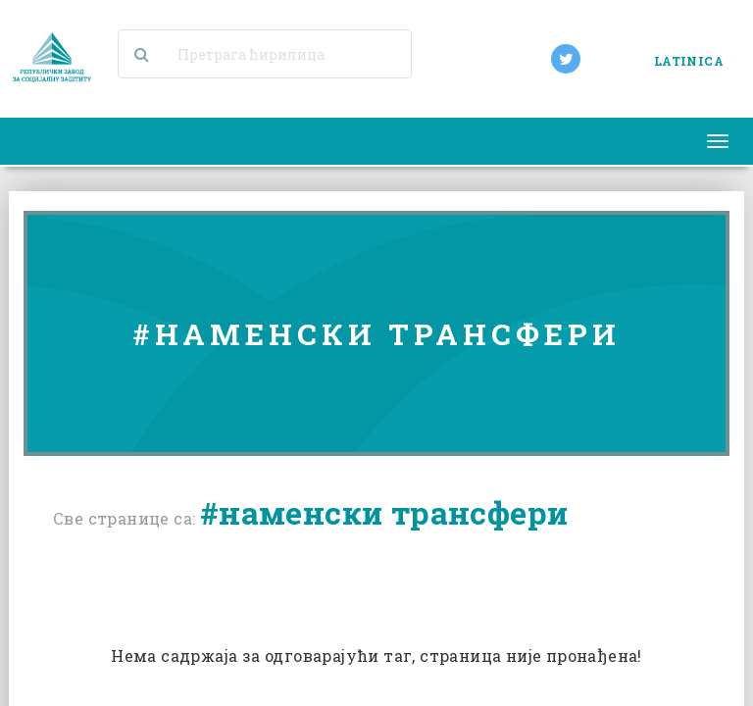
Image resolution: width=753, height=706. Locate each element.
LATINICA (689, 61)
